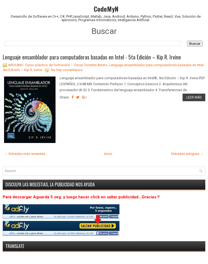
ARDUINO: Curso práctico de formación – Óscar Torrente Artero (57, 65)
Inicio (108, 154)
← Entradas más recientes (24, 154)
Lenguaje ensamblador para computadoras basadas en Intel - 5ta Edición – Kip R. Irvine (92, 57)
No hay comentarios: (67, 70)
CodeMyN (106, 9)
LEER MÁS (194, 97)
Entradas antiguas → (187, 154)
